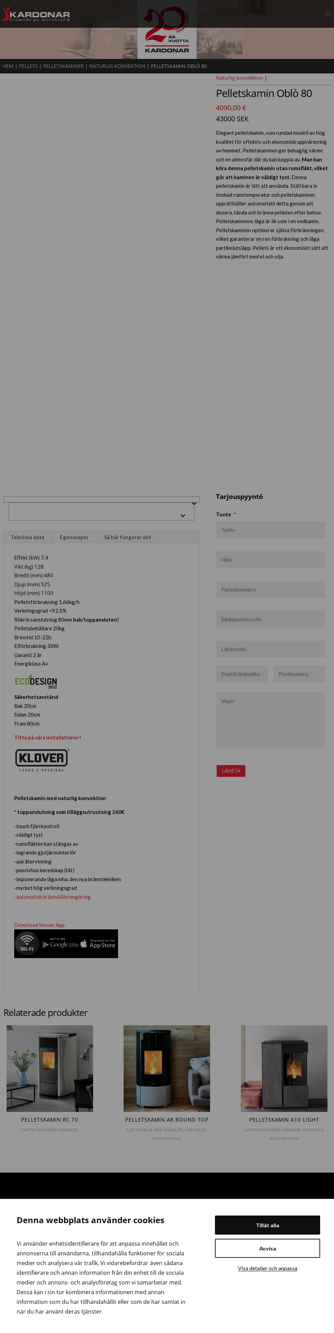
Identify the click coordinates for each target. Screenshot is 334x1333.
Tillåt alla (267, 1225)
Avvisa (267, 1248)
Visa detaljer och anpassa (267, 1268)
